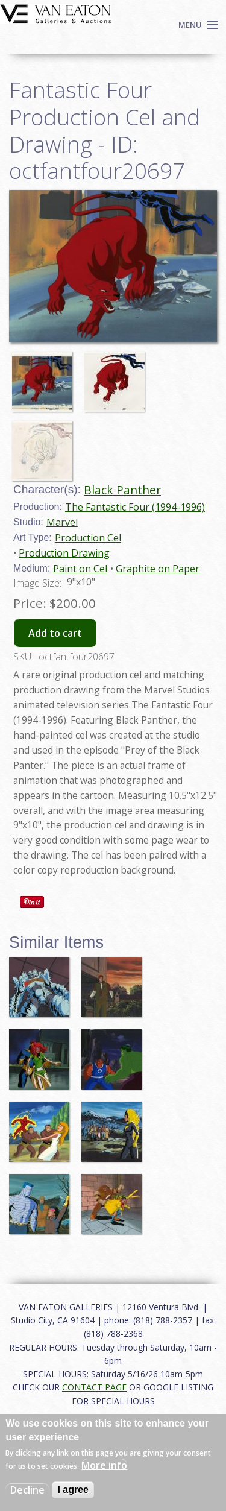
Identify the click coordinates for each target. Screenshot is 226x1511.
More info (104, 1465)
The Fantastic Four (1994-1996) (135, 507)
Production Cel (88, 537)
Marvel (62, 522)
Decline (27, 1490)
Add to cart (55, 633)
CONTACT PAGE (94, 1387)
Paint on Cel (80, 568)
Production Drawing (64, 553)
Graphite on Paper (157, 568)
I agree (73, 1489)
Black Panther (122, 490)
